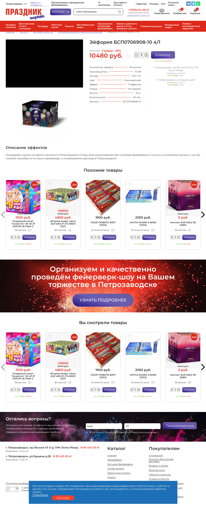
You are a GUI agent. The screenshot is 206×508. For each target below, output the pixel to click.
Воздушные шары (172, 26)
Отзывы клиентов (159, 479)
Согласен (63, 497)
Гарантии (141, 4)
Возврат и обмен (158, 466)
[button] (3, 214)
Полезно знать (173, 3)
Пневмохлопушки (151, 26)
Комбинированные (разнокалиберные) (80, 32)
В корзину (162, 55)
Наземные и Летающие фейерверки (105, 26)
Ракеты (69, 26)
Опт (163, 4)
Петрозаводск (16, 4)
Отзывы (154, 4)
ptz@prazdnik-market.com (138, 15)
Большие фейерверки (120, 464)
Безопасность (157, 470)
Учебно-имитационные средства (191, 26)
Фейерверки (114, 460)
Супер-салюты (115, 469)
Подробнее (40, 495)
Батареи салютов (11, 26)
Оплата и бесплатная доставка (161, 460)
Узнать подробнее (103, 300)
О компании (104, 3)
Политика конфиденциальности (24, 483)
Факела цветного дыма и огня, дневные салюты (127, 26)
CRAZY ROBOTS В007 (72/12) (103, 223)
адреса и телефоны (36, 3)
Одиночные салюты (118, 473)
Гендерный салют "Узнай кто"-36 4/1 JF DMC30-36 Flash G (23, 224)
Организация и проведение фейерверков (67, 3)
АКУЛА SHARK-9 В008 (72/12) (143, 223)
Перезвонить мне (180, 426)
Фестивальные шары (85, 26)
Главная (10, 32)
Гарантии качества (160, 475)
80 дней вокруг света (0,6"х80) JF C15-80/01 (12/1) (63, 224)
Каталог (60, 11)
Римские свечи (56, 26)
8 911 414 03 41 (90, 447)
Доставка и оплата (120, 3)
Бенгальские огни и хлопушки (26, 26)
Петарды (43, 26)
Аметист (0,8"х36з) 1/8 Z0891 (183, 223)
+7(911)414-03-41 (138, 10)
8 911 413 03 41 (62, 456)
